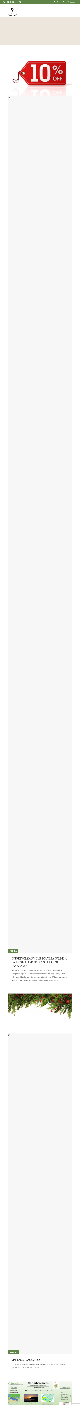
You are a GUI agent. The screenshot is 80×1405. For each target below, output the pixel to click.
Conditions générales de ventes (28, 1363)
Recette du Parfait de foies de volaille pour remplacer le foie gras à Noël (36, 946)
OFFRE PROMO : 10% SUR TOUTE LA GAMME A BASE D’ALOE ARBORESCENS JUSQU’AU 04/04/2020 (39, 107)
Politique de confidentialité (51, 1363)
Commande (14, 1307)
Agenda (13, 97)
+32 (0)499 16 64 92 (13, 2)
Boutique (57, 2)
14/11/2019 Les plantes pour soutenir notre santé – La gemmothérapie (40, 337)
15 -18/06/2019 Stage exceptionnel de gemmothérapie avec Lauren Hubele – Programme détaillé (34, 498)
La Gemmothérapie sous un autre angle (35, 415)
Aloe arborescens (18, 249)
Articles (13, 180)
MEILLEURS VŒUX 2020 (26, 187)
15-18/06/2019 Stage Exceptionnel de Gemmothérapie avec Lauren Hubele (34, 579)
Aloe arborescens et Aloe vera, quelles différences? (35, 814)
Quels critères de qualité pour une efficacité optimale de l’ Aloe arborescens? (38, 258)
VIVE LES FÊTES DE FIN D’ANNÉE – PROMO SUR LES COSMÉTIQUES (38, 734)
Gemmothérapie (17, 408)
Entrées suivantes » (64, 975)
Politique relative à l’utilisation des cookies (38, 1366)
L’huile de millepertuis (24, 892)
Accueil (12, 1298)
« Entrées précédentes (17, 975)
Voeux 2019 (18, 657)
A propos (13, 1303)
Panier (65, 2)
